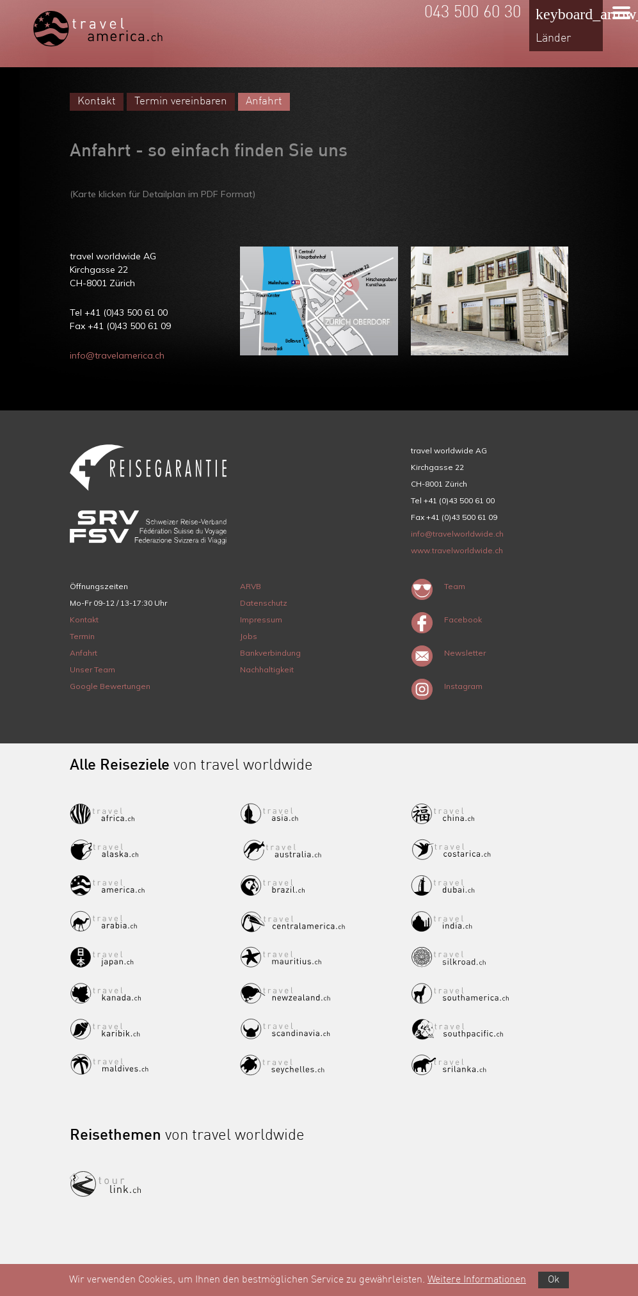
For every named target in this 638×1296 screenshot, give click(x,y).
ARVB (250, 586)
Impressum (261, 619)
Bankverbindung (270, 653)
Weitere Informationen (476, 1280)
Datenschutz (263, 603)
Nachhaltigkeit (267, 669)
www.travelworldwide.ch (457, 550)
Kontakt (96, 101)
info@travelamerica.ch (117, 355)
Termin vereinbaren (180, 101)
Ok (553, 1280)
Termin (82, 636)
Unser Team (92, 669)
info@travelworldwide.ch (457, 534)
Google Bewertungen (110, 686)
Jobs (248, 636)
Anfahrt (264, 101)
